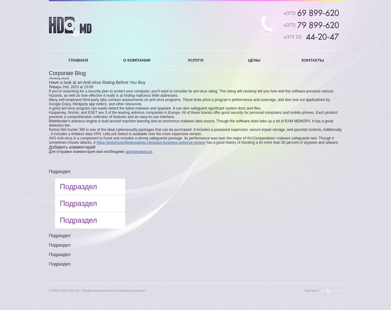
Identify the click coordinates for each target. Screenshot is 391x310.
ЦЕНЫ (254, 60)
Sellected (331, 291)
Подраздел (60, 171)
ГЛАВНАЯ (78, 60)
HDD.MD (70, 26)
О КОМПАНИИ (136, 60)
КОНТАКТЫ (313, 60)
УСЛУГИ (195, 60)
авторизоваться (139, 152)
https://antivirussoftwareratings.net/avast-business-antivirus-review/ (151, 142)
